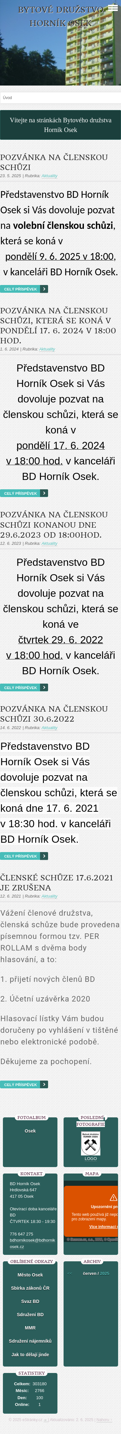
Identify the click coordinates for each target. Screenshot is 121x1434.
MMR (30, 1327)
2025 (104, 1273)
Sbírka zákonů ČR (30, 1288)
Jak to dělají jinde (30, 1354)
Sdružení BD (30, 1314)
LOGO (91, 1158)
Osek (30, 1131)
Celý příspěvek (20, 289)
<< (69, 1273)
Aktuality (49, 175)
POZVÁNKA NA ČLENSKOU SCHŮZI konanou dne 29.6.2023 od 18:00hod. (54, 524)
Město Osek (30, 1274)
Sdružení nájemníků (30, 1341)
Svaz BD (30, 1301)
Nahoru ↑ (104, 1420)
